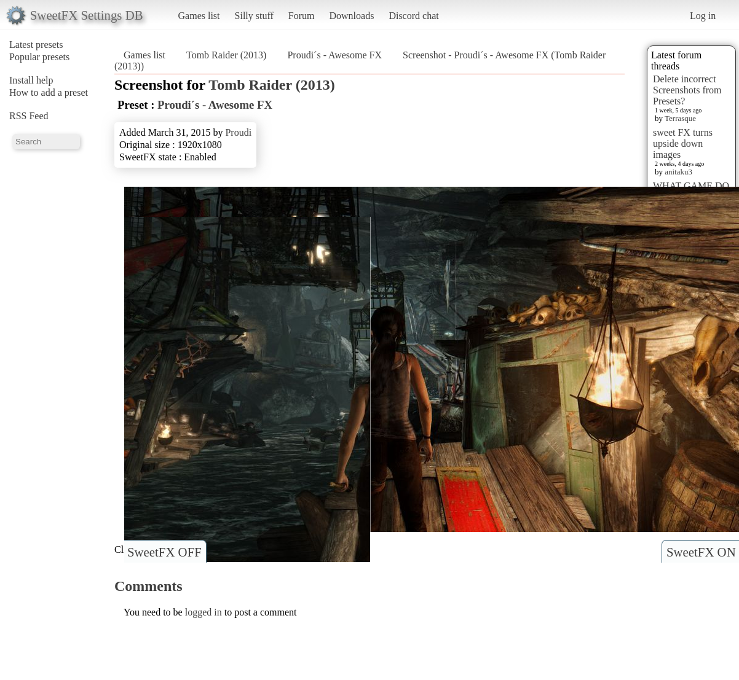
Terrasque (680, 118)
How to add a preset (48, 92)
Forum (301, 15)
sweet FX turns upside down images (683, 143)
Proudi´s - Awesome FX (334, 55)
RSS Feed (29, 116)
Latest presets (36, 44)
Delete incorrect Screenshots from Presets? (687, 90)
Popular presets (39, 57)
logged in (203, 612)
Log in (703, 15)
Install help (31, 80)
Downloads (351, 15)
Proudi (238, 132)
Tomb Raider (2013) (226, 55)
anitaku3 (678, 171)
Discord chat (413, 15)
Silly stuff (254, 15)
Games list (199, 15)
